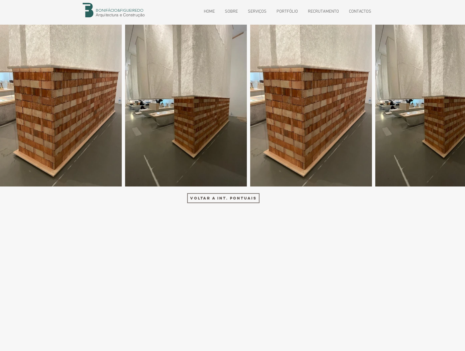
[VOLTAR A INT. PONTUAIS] (223, 198)
